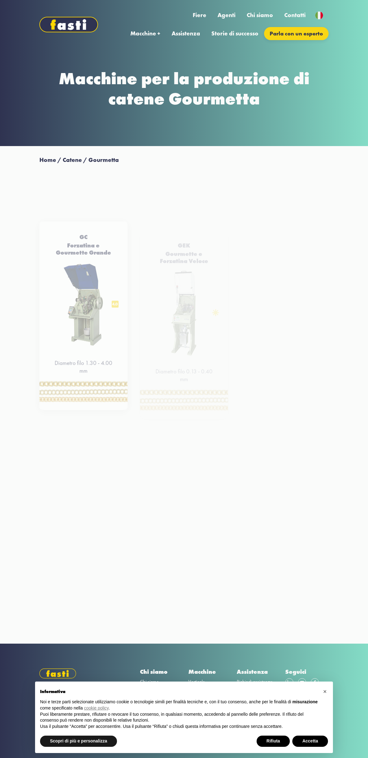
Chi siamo (260, 15)
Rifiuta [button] (273, 740)
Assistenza (186, 33)
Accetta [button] (310, 740)
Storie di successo (234, 33)
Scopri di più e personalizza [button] (78, 740)
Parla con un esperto (296, 33)
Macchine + (145, 33)
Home (47, 160)
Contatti (295, 15)
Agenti (227, 15)
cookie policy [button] (96, 707)
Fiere (199, 15)
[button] (325, 691)
